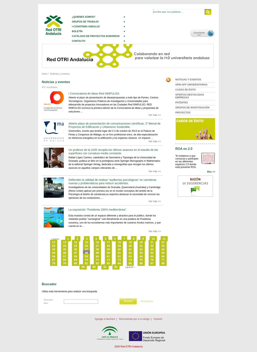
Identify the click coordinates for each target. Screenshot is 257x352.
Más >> (211, 171)
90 (94, 267)
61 (108, 256)
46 (64, 252)
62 (119, 256)
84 (119, 263)
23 (53, 245)
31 (141, 245)
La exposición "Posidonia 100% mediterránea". (97, 209)
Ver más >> (155, 115)
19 (130, 242)
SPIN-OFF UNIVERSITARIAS (191, 84)
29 (119, 245)
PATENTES (181, 102)
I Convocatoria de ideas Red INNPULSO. (94, 93)
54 (152, 252)
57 (64, 256)
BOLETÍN (77, 31)
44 (163, 249)
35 (64, 249)
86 (141, 263)
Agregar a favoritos (105, 319)
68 (64, 259)
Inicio (44, 73)
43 (152, 249)
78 (53, 263)
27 (97, 245)
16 (97, 242)
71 (97, 259)
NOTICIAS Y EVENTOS (188, 79)
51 (119, 252)
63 (130, 256)
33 (163, 245)
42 (141, 249)
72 (108, 259)
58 (75, 256)
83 (108, 263)
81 (86, 263)
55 (163, 252)
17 (108, 242)
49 (97, 252)
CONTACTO (78, 41)
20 (141, 242)
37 (86, 249)
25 (75, 245)
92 (116, 267)
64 (141, 256)
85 (130, 263)
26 (86, 245)
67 (53, 259)
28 (108, 245)
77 (163, 259)
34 (53, 249)
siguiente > (130, 267)
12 (53, 242)
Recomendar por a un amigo (134, 319)
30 (130, 245)
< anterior (55, 239)
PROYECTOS (182, 112)
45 (53, 252)
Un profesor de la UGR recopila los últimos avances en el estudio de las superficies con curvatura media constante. (113, 151)
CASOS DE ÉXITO (185, 89)
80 (75, 263)
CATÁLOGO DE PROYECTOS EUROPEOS (96, 36)
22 (163, 242)
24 (64, 245)
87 (152, 263)
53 (141, 252)
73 (119, 259)
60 (97, 256)
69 (75, 259)
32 (152, 245)
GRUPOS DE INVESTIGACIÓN (192, 107)
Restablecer (147, 301)
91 (105, 267)
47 (75, 252)
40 (119, 249)
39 (108, 249)
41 (130, 249)
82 (97, 263)
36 (75, 249)
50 (108, 252)
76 (152, 259)
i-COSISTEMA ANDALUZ (86, 26)
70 (86, 259)
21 (152, 242)
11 (164, 238)
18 (119, 242)
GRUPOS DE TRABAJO (85, 21)
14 (75, 242)
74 (130, 259)
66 (163, 256)
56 (53, 256)
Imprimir (158, 319)
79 (64, 263)
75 (141, 259)
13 (64, 242)
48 (86, 252)
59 (86, 256)
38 (97, 249)
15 (86, 242)
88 (163, 263)
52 (130, 252)
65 (152, 256)
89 (83, 267)
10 (153, 238)
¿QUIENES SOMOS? (83, 16)
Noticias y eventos (59, 73)
